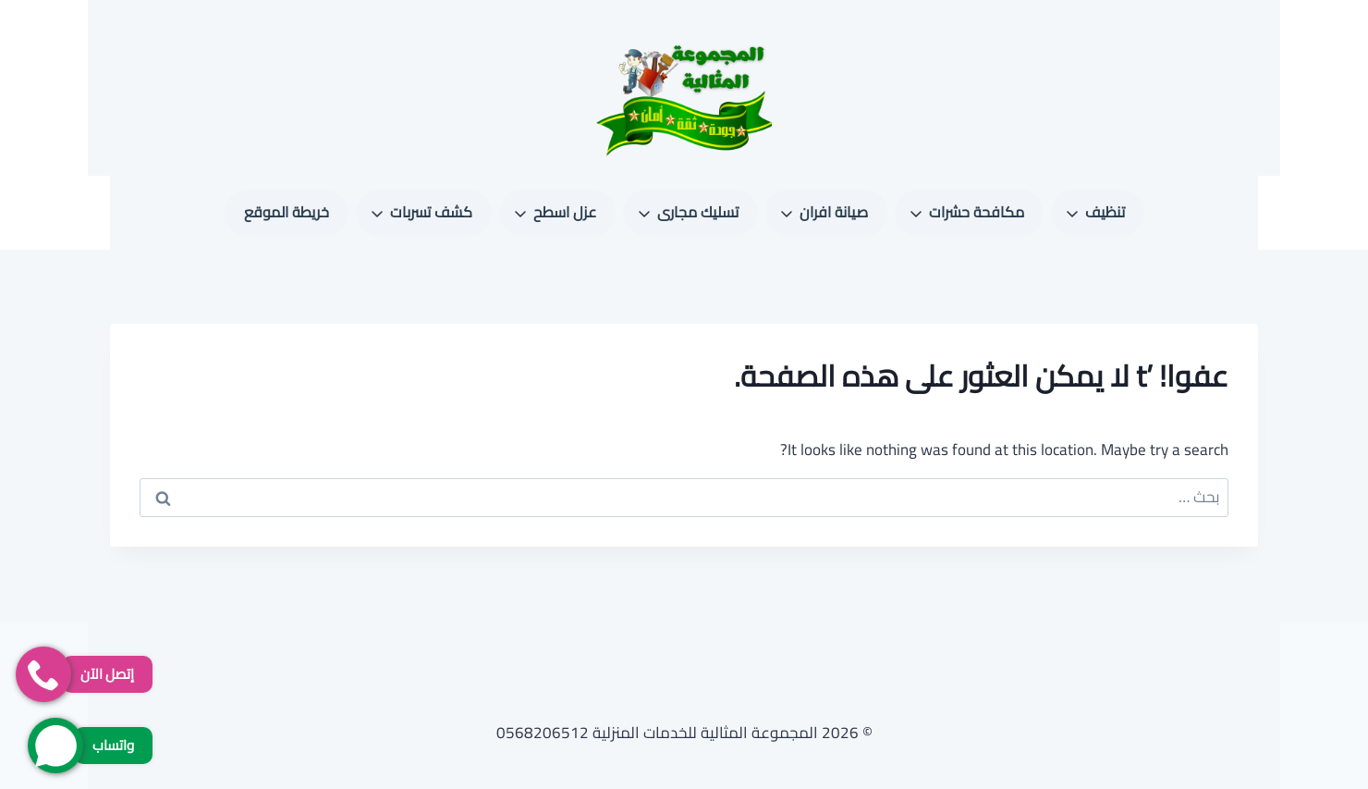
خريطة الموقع (286, 212)
